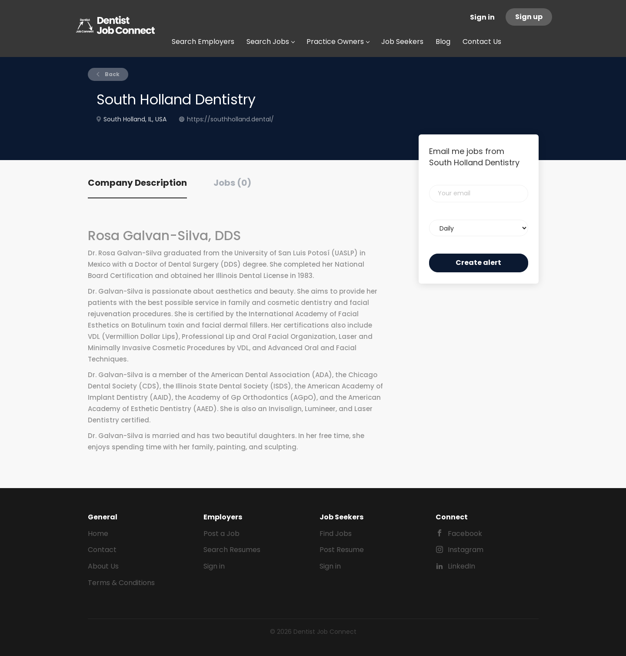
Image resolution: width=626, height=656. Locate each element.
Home (98, 534)
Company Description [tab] (137, 183)
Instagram (465, 550)
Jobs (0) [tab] (232, 183)
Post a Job (221, 534)
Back (111, 74)
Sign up (529, 17)
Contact (102, 550)
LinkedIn (461, 566)
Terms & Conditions (121, 583)
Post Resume (342, 550)
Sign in (482, 17)
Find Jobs (336, 534)
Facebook (465, 534)
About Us (103, 566)
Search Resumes (231, 550)
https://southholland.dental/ (230, 119)
